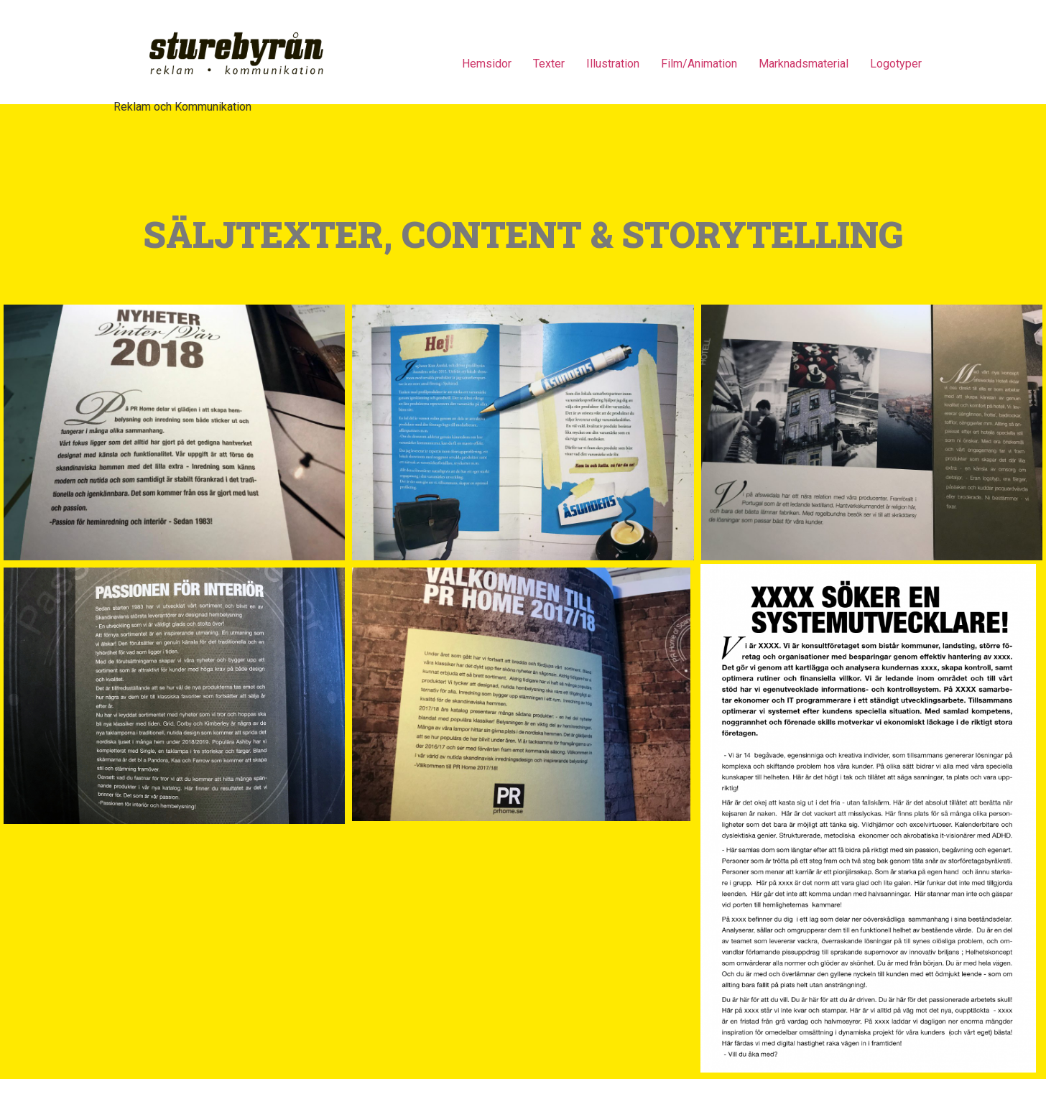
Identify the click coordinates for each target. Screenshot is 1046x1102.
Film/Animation (699, 63)
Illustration (612, 63)
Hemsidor (487, 63)
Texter (549, 63)
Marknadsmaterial (803, 63)
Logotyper (896, 63)
